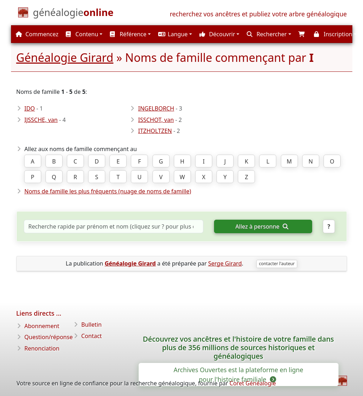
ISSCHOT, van (156, 120)
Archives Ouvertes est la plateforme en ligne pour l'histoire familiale (238, 374)
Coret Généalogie (253, 383)
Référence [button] (128, 34)
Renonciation (42, 348)
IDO (30, 108)
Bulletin (91, 324)
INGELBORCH (156, 108)
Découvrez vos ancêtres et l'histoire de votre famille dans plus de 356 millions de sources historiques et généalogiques (238, 347)
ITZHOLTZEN (155, 131)
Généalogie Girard (64, 57)
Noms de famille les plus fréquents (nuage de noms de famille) (108, 191)
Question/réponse (49, 337)
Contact (91, 336)
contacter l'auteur (277, 264)
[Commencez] (73, 14)
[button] (174, 34)
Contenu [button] (82, 34)
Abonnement (42, 326)
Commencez (37, 34)
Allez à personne (261, 226)
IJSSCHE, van (41, 120)
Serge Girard (225, 263)
